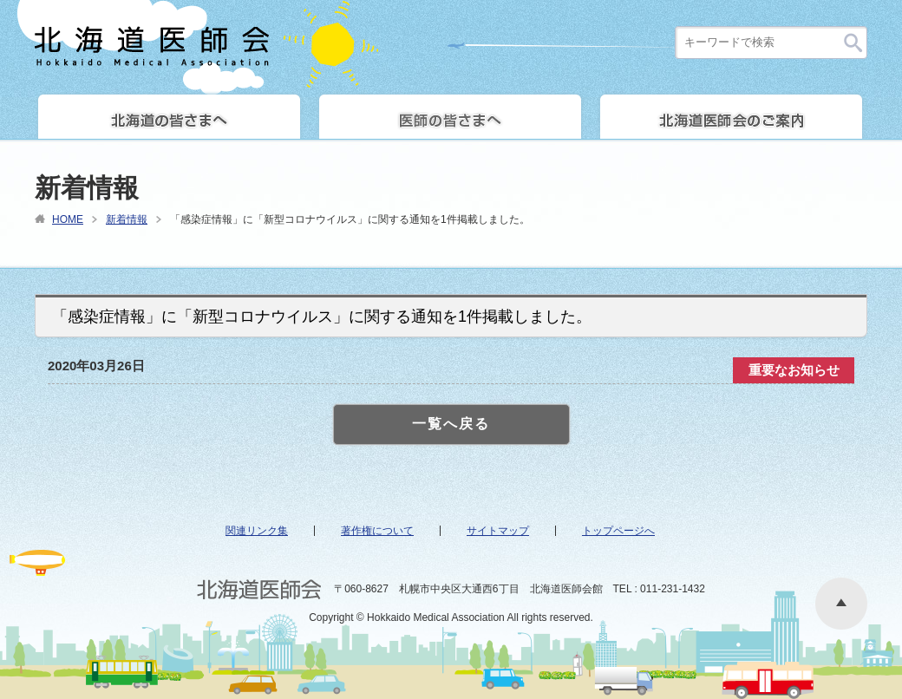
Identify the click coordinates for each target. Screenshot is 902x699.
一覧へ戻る (451, 423)
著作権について (377, 531)
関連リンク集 (257, 531)
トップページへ (618, 531)
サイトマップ (498, 531)
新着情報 (126, 219)
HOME (67, 219)
